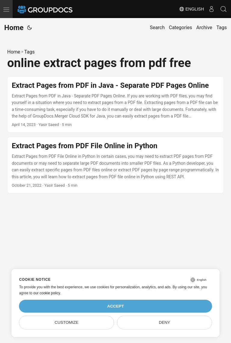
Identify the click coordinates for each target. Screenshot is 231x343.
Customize (67, 322)
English (191, 9)
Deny (164, 322)
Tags (29, 52)
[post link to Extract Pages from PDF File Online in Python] (115, 165)
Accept (115, 306)
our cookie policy (46, 293)
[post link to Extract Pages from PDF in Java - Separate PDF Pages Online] (115, 105)
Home (13, 27)
